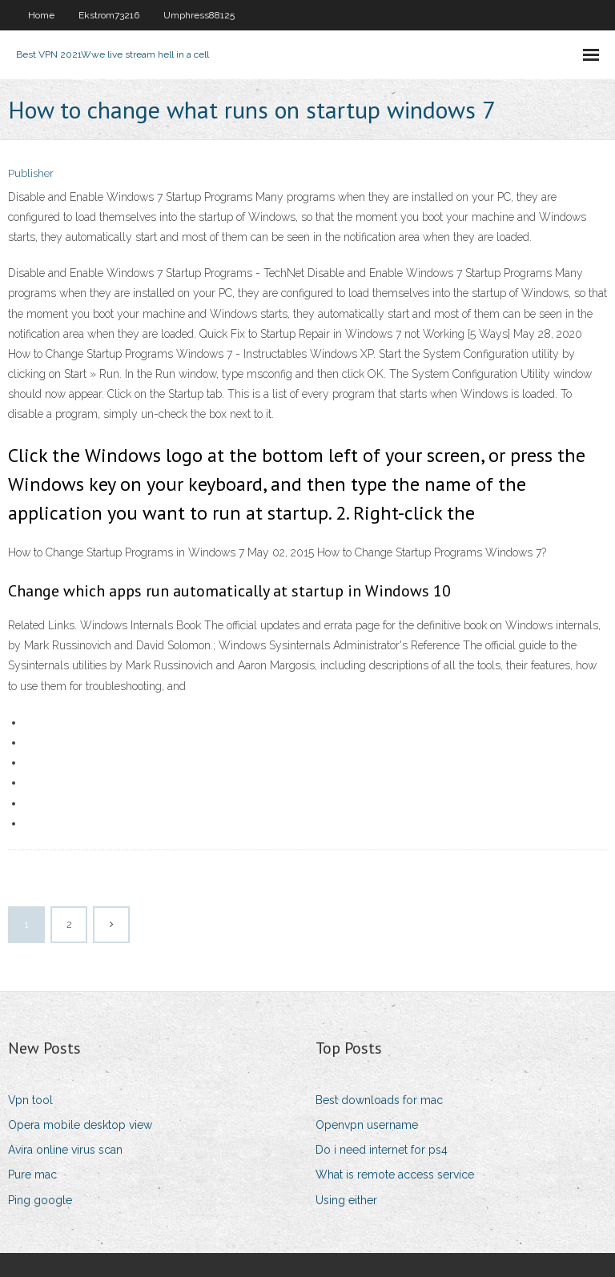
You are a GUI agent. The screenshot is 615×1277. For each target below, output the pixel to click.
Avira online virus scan (65, 1149)
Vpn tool (30, 1100)
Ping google (40, 1200)
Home (41, 15)
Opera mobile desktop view (80, 1124)
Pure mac (32, 1174)
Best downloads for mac (379, 1100)
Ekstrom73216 (108, 15)
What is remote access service (395, 1174)
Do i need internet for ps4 (382, 1149)
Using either (346, 1200)
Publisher (31, 173)
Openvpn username (367, 1124)
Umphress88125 (199, 15)
